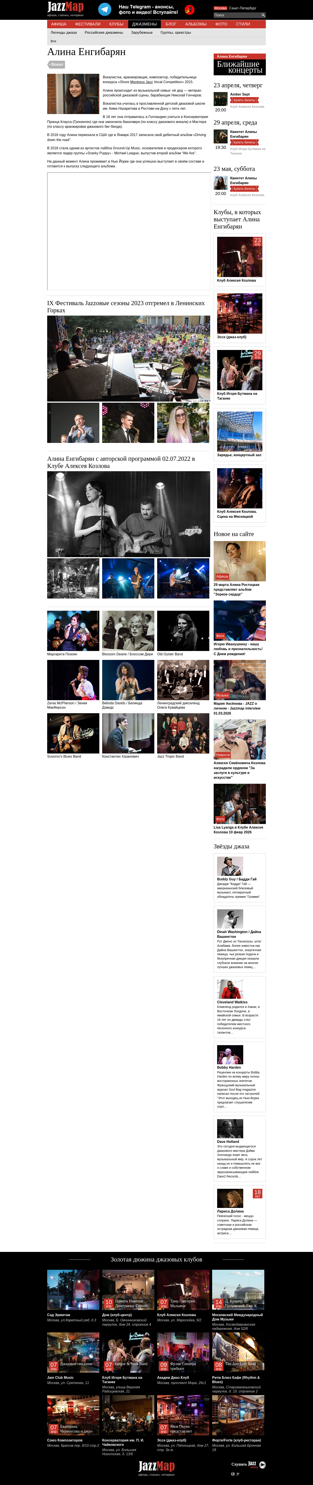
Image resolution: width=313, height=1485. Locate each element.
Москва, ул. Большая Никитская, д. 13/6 (119, 1452)
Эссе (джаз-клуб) (171, 1440)
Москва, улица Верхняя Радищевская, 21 (121, 1389)
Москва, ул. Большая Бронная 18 (236, 1448)
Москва (220, 8)
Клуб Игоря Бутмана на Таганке (248, 151)
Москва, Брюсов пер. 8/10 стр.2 (73, 1445)
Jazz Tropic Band (183, 735)
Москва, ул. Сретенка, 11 (68, 1383)
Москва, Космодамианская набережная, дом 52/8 (233, 1327)
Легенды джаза (64, 32)
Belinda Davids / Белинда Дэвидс (128, 684)
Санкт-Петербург (242, 8)
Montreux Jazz (141, 82)
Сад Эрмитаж (58, 1315)
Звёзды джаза (231, 846)
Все (53, 41)
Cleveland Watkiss (232, 1002)
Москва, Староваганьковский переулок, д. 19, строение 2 (236, 1389)
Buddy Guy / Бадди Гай (236, 879)
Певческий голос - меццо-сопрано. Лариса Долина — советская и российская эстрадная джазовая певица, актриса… (238, 1224)
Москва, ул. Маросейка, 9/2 (179, 1320)
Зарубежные (142, 32)
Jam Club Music (60, 1377)
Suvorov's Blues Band (73, 735)
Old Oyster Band (183, 633)
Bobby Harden (229, 1067)
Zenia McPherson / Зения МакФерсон (73, 684)
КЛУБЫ (116, 24)
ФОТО (221, 24)
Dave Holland (228, 1142)
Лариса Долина (230, 1211)
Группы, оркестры (176, 32)
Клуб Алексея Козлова (247, 106)
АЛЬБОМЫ (196, 24)
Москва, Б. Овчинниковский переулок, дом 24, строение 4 (126, 1322)
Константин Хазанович (128, 735)
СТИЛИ (243, 24)
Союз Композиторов (64, 1440)
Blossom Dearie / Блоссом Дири (128, 633)
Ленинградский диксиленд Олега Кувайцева (183, 684)
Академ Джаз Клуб (173, 1377)
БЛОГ (171, 24)
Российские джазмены (104, 32)
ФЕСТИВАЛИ (88, 24)
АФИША (58, 24)
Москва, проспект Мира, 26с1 (181, 1383)
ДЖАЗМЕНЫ (144, 24)
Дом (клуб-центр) (117, 1315)
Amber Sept (240, 94)
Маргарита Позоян (73, 633)
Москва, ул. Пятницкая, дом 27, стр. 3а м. (183, 1448)
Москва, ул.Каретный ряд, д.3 (71, 1320)
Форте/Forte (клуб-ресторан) (236, 1440)
